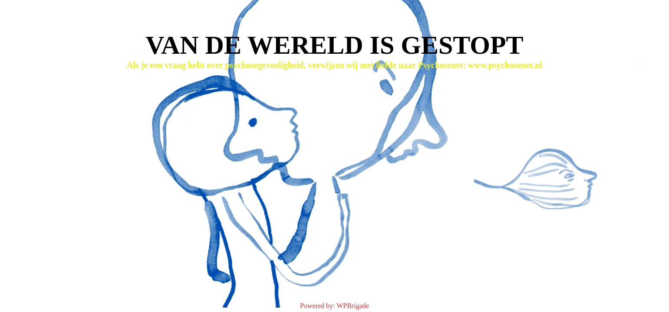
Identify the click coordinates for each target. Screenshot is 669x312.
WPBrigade (352, 305)
